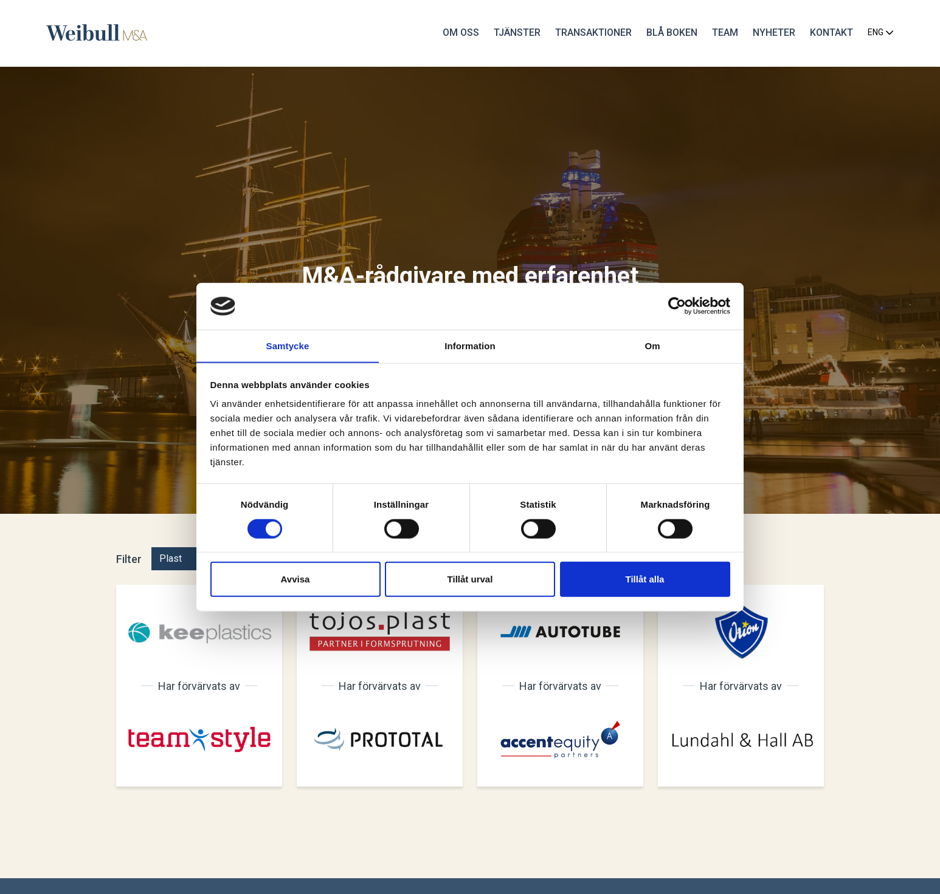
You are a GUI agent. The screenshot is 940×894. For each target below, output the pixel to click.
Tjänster (514, 33)
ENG (878, 33)
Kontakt (829, 33)
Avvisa (295, 579)
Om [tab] (652, 345)
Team (723, 33)
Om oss (458, 33)
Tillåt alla (645, 579)
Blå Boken (669, 33)
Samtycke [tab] (287, 345)
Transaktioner (591, 33)
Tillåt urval (470, 579)
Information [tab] (470, 345)
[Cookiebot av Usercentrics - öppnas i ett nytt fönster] (677, 306)
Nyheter (771, 33)
